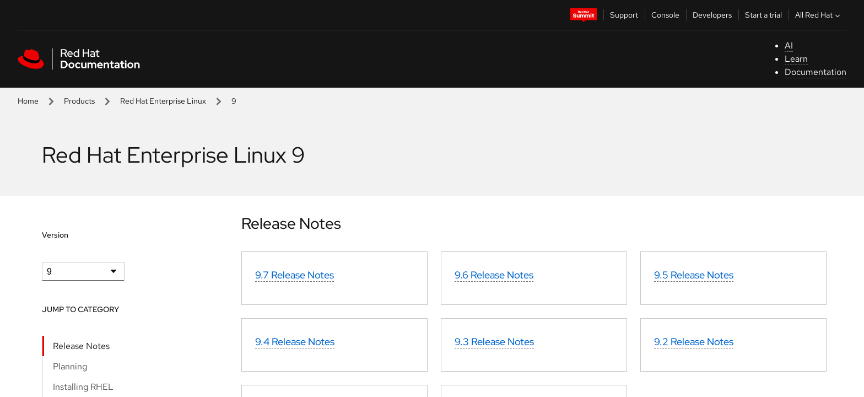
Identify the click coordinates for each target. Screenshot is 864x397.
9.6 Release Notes (494, 275)
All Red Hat (819, 15)
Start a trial (763, 15)
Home (28, 101)
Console (665, 15)
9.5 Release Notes (693, 275)
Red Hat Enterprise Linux (163, 101)
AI (789, 45)
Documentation (815, 72)
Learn (796, 59)
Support (624, 15)
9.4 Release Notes (294, 341)
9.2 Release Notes (693, 341)
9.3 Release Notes (494, 341)
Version (55, 235)
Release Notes (81, 346)
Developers (712, 15)
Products (79, 101)
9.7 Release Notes (294, 275)
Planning (70, 366)
